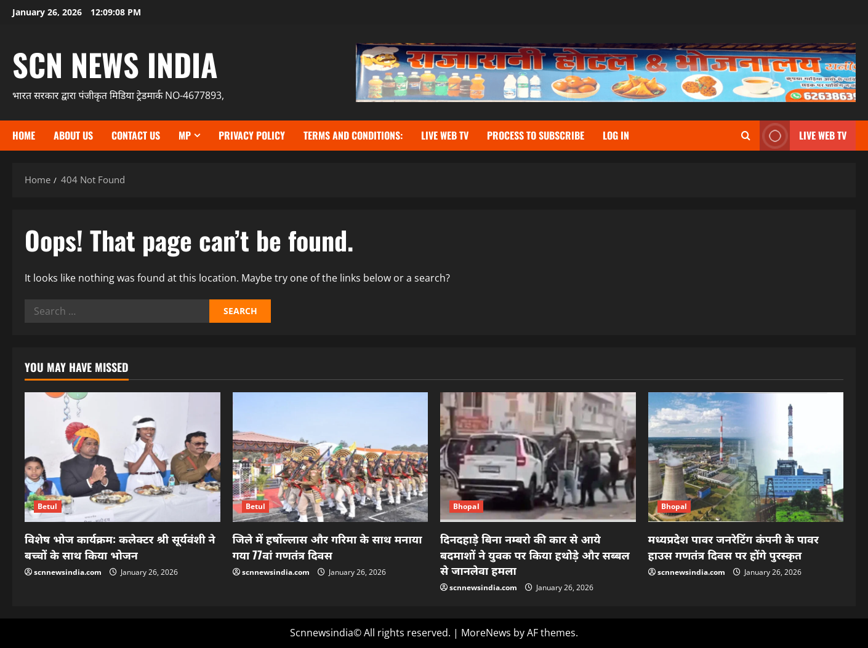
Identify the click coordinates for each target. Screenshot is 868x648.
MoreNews (486, 632)
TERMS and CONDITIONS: (353, 135)
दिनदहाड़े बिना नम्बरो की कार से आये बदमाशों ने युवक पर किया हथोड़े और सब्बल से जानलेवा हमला (535, 554)
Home (23, 135)
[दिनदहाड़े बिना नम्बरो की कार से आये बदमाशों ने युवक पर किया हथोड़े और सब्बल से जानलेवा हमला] (538, 457)
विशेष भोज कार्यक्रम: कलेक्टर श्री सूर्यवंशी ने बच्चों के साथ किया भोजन (120, 546)
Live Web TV (444, 135)
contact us (135, 135)
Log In (616, 135)
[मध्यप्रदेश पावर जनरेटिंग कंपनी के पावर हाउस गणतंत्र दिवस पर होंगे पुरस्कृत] (746, 457)
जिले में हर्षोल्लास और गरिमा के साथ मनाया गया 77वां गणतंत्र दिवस (327, 546)
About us (73, 135)
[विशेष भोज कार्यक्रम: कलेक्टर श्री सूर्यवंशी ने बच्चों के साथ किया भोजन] (122, 457)
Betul (48, 506)
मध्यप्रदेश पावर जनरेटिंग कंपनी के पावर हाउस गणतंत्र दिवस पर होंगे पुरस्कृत (733, 546)
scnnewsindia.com (68, 572)
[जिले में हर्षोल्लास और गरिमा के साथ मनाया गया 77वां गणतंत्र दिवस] (330, 457)
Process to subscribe (535, 135)
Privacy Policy (252, 135)
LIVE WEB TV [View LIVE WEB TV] (803, 136)
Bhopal (466, 506)
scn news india (115, 64)
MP (185, 135)
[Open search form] (745, 136)
